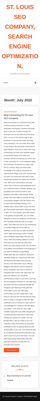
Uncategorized (10, 112)
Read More (11, 350)
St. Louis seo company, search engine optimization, (20, 36)
